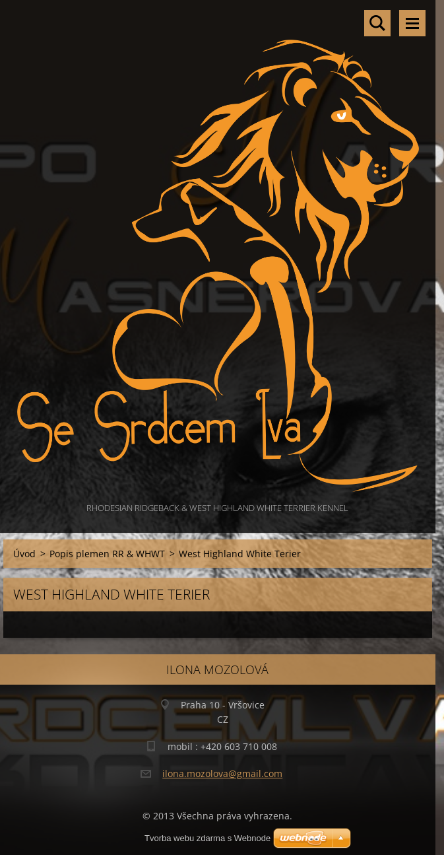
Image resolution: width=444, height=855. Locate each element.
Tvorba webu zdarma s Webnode (207, 838)
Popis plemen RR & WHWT (107, 553)
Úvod (24, 553)
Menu (412, 23)
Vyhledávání (377, 23)
